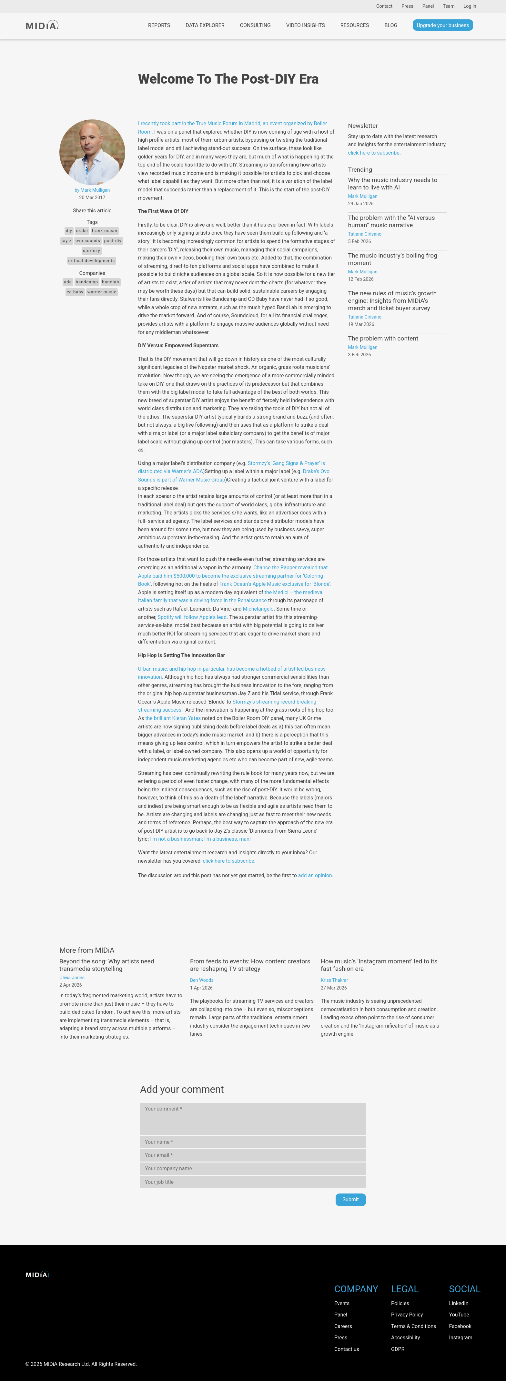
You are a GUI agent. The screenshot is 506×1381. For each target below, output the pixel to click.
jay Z (67, 240)
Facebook (460, 1326)
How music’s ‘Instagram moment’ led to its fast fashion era (379, 965)
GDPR (397, 1349)
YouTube (459, 1315)
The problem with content (383, 338)
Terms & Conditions (413, 1326)
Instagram (460, 1338)
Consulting (255, 25)
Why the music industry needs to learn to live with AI (393, 183)
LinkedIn (459, 1303)
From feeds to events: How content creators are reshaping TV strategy (250, 965)
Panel (428, 6)
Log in (470, 6)
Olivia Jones (72, 977)
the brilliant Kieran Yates (173, 718)
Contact (384, 6)
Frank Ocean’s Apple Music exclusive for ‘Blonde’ (274, 584)
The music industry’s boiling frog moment (392, 259)
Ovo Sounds (88, 240)
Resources (354, 25)
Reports (159, 25)
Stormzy (91, 250)
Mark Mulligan (363, 196)
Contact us (346, 1349)
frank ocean (104, 230)
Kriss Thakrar (334, 980)
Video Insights (305, 25)
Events (341, 1303)
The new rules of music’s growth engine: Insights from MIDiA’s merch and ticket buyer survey (392, 300)
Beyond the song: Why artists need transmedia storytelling (106, 965)
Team (449, 6)
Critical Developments (91, 260)
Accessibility (405, 1338)
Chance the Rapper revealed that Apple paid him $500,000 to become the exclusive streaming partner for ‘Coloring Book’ (233, 575)
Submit (351, 1199)
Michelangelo (258, 609)
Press (407, 6)
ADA (68, 281)
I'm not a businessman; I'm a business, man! (200, 839)
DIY (69, 230)
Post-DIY (113, 240)
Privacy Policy (407, 1315)
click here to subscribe (228, 861)
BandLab (110, 281)
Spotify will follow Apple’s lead (192, 617)
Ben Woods (202, 980)
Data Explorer (205, 25)
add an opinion (315, 875)
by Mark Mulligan (92, 190)
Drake (82, 230)
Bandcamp (87, 281)
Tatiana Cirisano (365, 234)
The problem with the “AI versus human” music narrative (391, 221)
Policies (400, 1303)
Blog (390, 25)
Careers (343, 1326)
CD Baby (75, 291)
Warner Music (101, 291)
